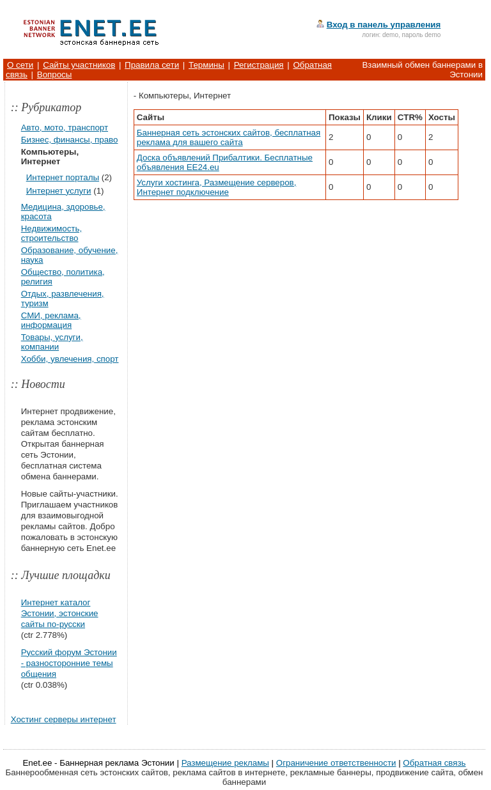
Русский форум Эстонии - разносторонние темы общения (69, 663)
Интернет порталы (62, 177)
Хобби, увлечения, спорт (70, 359)
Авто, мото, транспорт (64, 127)
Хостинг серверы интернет (63, 719)
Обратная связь (434, 763)
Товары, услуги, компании (52, 342)
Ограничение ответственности (336, 763)
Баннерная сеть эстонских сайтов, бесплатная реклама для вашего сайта (228, 137)
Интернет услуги (58, 191)
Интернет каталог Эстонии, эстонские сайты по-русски (59, 613)
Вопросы (54, 74)
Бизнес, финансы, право (69, 139)
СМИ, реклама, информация (51, 320)
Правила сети (152, 65)
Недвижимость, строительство (51, 233)
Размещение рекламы (225, 763)
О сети (20, 65)
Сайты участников (79, 65)
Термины (206, 65)
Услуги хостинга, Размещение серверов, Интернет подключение (217, 187)
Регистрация (259, 65)
